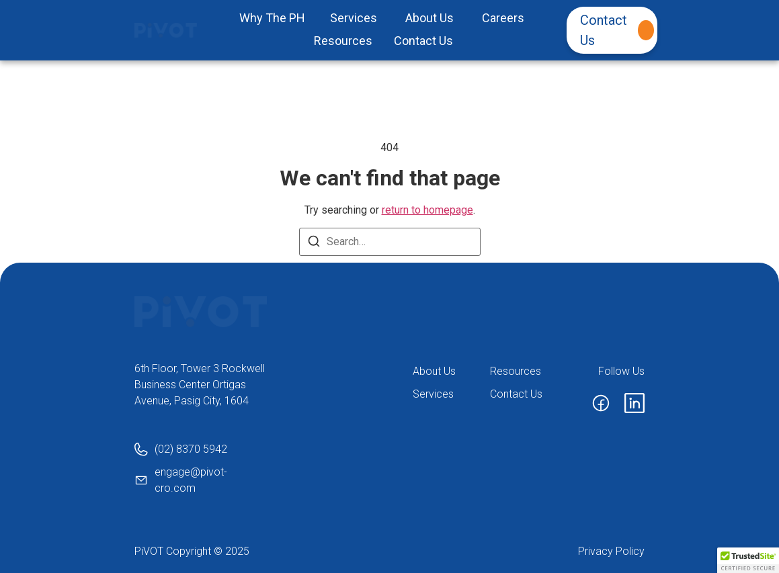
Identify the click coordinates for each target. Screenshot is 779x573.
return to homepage (427, 210)
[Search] (313, 243)
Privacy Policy (611, 551)
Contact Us (617, 30)
